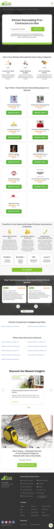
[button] (22, 311)
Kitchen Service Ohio (21, 9)
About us (33, 506)
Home (4, 9)
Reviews (22, 515)
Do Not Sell (45, 509)
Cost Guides (23, 524)
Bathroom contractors (27, 493)
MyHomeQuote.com (8, 524)
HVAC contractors (42, 480)
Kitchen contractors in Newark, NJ (10, 326)
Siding (39, 487)
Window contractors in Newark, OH (10, 346)
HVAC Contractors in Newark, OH (10, 350)
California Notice (46, 506)
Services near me (35, 524)
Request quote (14, 113)
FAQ (21, 512)
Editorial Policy (46, 515)
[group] (27, 390)
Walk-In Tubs (41, 490)
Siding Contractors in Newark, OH (10, 359)
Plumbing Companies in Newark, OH (10, 355)
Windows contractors (27, 483)
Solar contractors (26, 487)
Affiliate (22, 506)
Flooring (40, 483)
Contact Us (34, 509)
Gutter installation (26, 490)
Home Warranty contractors (42, 496)
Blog (21, 509)
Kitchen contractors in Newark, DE (37, 326)
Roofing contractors (26, 480)
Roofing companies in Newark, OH (36, 342)
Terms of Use (34, 512)
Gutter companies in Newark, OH (9, 342)
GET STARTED (27, 270)
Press (43, 512)
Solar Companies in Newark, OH (36, 355)
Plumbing (40, 493)
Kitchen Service (10, 9)
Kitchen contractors (26, 496)
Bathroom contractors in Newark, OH (37, 346)
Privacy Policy (35, 515)
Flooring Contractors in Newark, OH (37, 350)
